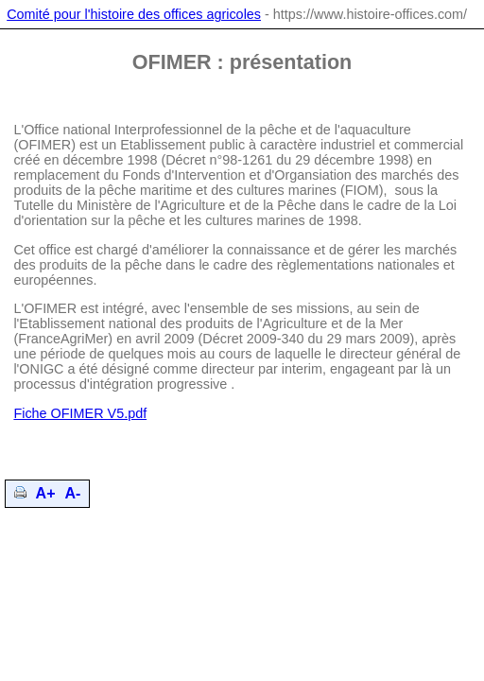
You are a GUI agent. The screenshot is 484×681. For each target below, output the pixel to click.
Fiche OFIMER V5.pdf (80, 413)
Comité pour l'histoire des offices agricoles (134, 14)
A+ (46, 493)
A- (73, 493)
